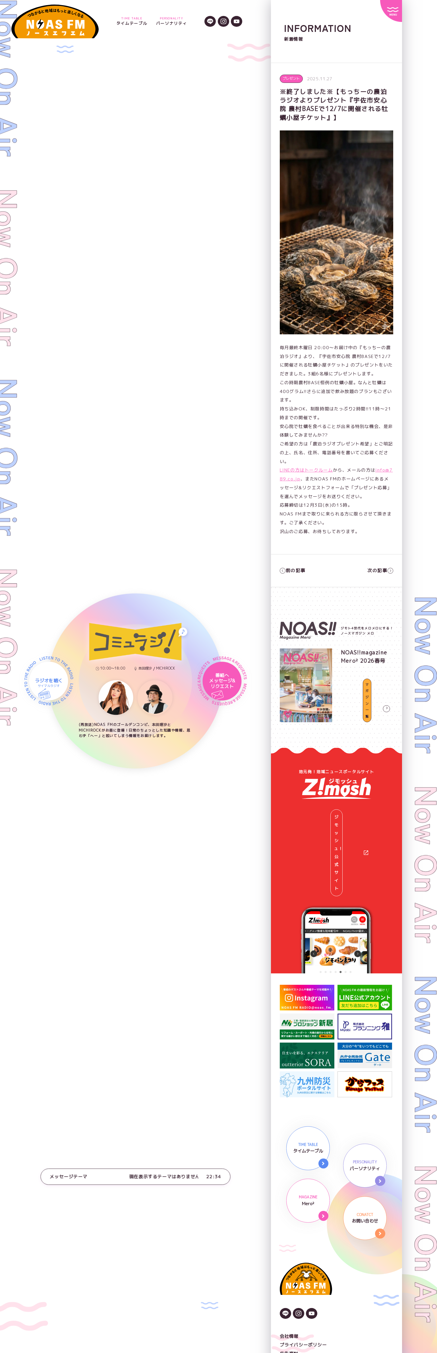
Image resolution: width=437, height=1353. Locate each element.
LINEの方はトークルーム (306, 470)
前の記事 (293, 570)
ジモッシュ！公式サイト (340, 816)
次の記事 (380, 570)
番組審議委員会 (296, 1307)
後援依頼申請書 (296, 1298)
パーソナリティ (171, 21)
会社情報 (289, 1263)
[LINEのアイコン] (210, 22)
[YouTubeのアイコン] (236, 22)
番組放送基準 (294, 1316)
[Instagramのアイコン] (223, 22)
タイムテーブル (131, 21)
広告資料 (289, 1281)
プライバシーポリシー (303, 1272)
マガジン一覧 (367, 715)
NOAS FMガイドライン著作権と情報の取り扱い (331, 1290)
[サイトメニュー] (391, 11)
